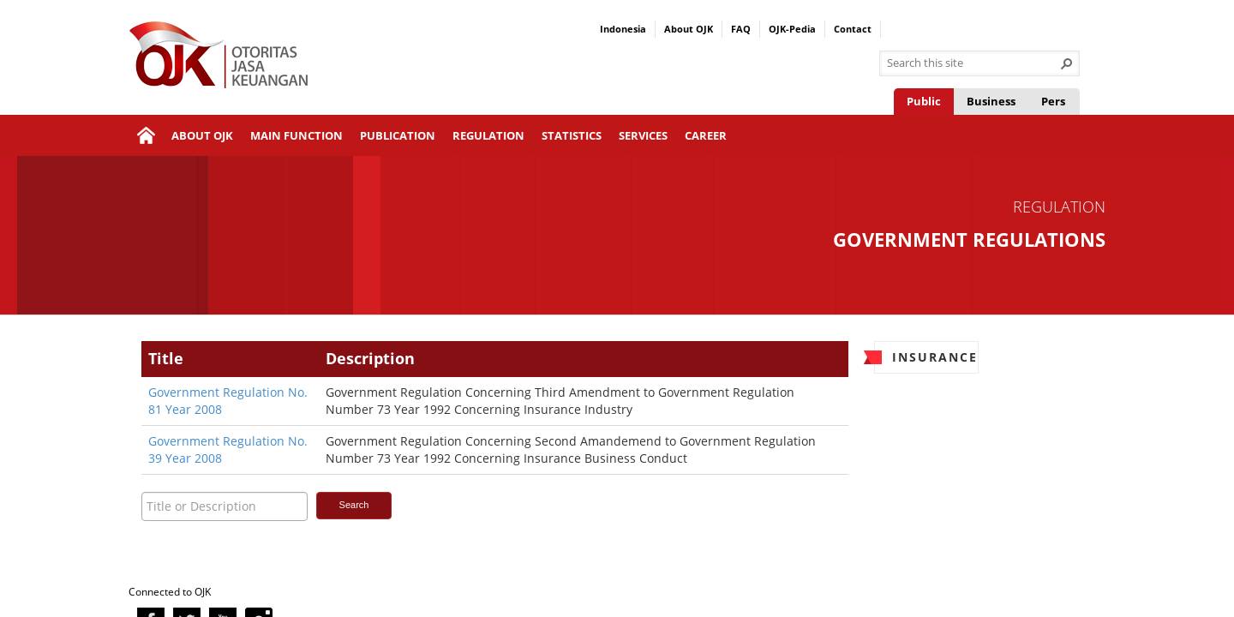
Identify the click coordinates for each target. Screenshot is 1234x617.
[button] (1066, 63)
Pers (1053, 101)
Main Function (296, 135)
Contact (853, 28)
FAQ (741, 28)
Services (643, 135)
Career (706, 135)
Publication (397, 135)
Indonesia (623, 28)
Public (924, 101)
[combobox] (972, 63)
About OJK (688, 28)
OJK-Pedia (792, 28)
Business (991, 101)
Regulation (488, 135)
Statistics (572, 135)
